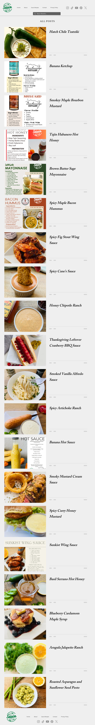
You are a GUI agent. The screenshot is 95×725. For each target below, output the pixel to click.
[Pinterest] (81, 8)
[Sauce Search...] (47, 13)
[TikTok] (72, 8)
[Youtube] (76, 8)
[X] (85, 8)
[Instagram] (67, 8)
